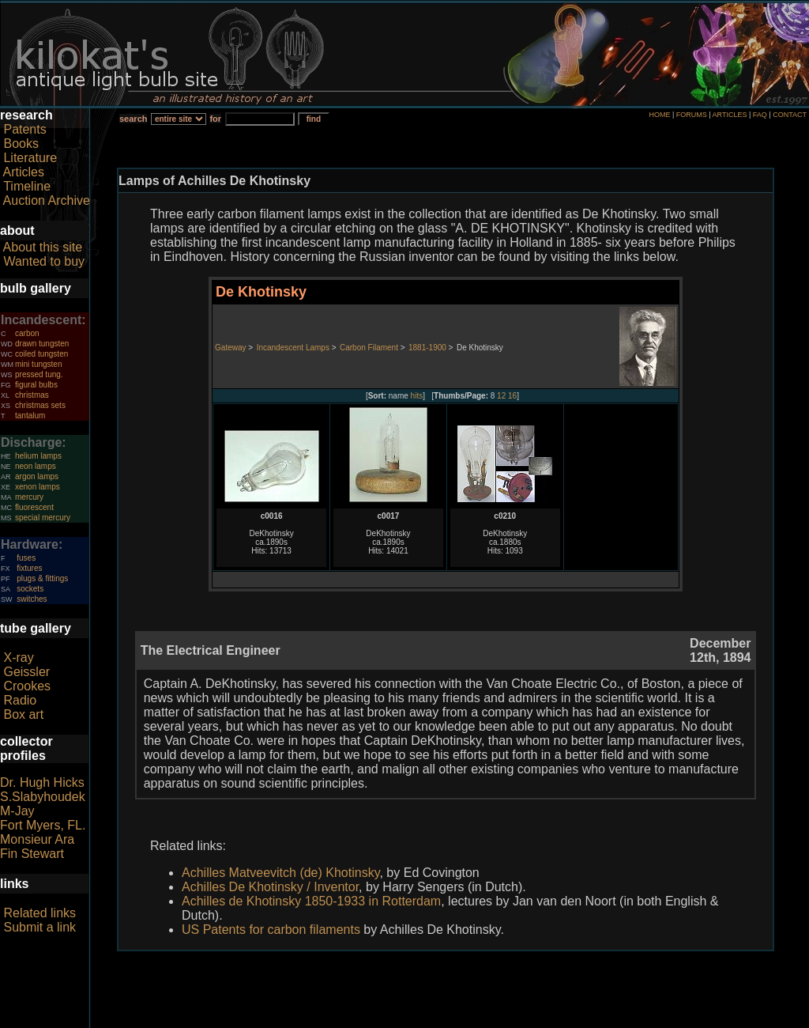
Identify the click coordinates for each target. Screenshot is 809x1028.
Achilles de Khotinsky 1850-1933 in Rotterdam (311, 901)
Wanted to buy (44, 261)
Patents (24, 129)
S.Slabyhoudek (42, 796)
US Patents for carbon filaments (271, 929)
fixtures (29, 568)
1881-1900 (427, 347)
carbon (27, 333)
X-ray (18, 657)
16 (512, 395)
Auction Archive (46, 200)
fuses (26, 558)
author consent (476, 1019)
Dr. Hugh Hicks (42, 782)
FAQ (760, 115)
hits (417, 395)
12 (501, 395)
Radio (19, 700)
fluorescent (34, 507)
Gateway (230, 347)
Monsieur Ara (37, 839)
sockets (30, 588)
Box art (23, 714)
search (133, 118)
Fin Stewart (32, 853)
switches (32, 599)
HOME (659, 115)
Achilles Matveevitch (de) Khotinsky (280, 872)
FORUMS (691, 115)
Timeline (27, 186)
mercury (29, 497)
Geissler (26, 671)
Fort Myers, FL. (42, 825)
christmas (32, 395)
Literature (30, 157)
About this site (43, 247)
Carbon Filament (369, 347)
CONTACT (790, 115)
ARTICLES (730, 115)
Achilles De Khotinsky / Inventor (270, 887)
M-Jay (17, 811)
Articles (23, 172)
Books (20, 143)
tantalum (30, 415)
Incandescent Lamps (293, 347)
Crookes (27, 686)
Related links (39, 913)
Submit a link (39, 927)
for (215, 118)
